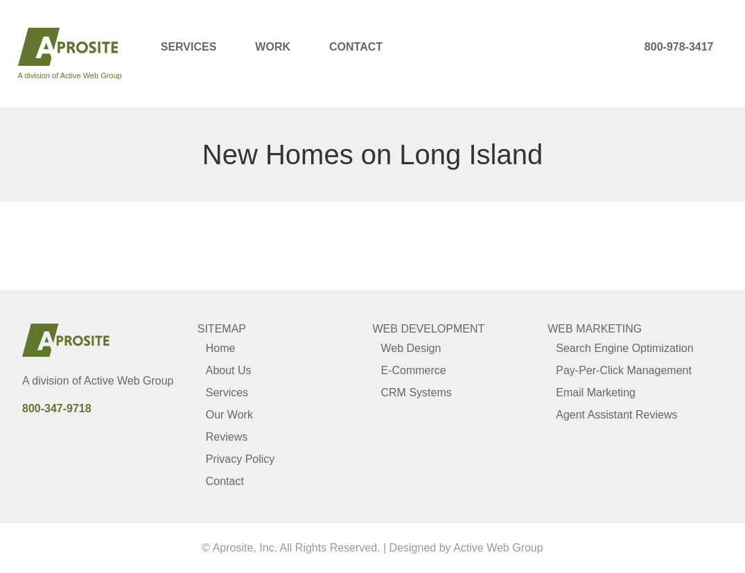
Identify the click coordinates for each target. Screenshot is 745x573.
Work (272, 47)
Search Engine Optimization (624, 348)
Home (221, 348)
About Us (229, 370)
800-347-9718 (56, 408)
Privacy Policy (240, 459)
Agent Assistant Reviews (616, 415)
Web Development (429, 329)
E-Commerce (413, 370)
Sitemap (222, 329)
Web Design (411, 348)
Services (189, 47)
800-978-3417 (679, 47)
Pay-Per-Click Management (624, 370)
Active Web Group (129, 381)
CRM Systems (416, 392)
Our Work (229, 415)
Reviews (226, 437)
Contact (356, 47)
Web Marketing (594, 329)
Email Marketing (596, 392)
